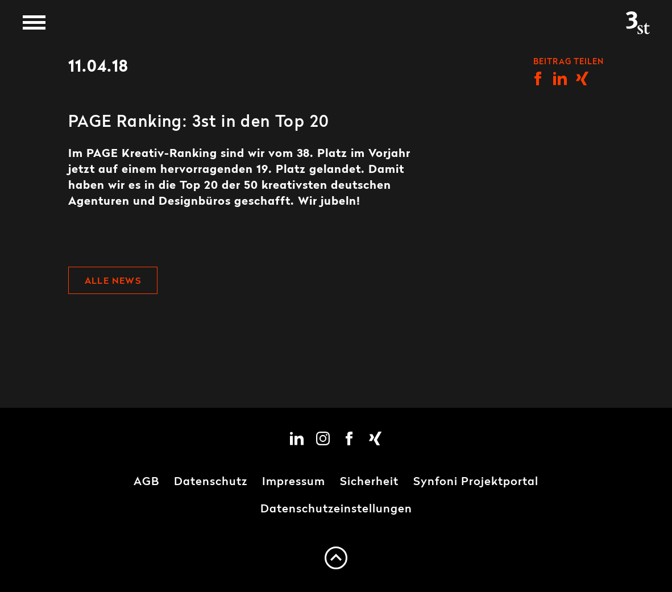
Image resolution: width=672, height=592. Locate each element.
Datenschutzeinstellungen (336, 509)
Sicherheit (369, 482)
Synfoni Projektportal (475, 482)
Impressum (293, 482)
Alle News (113, 281)
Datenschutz (210, 482)
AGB (146, 482)
